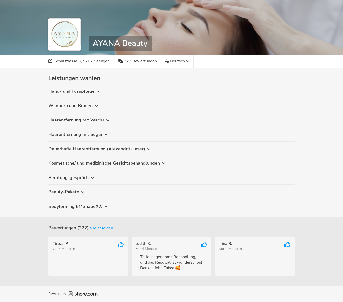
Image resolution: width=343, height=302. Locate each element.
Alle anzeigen (101, 228)
